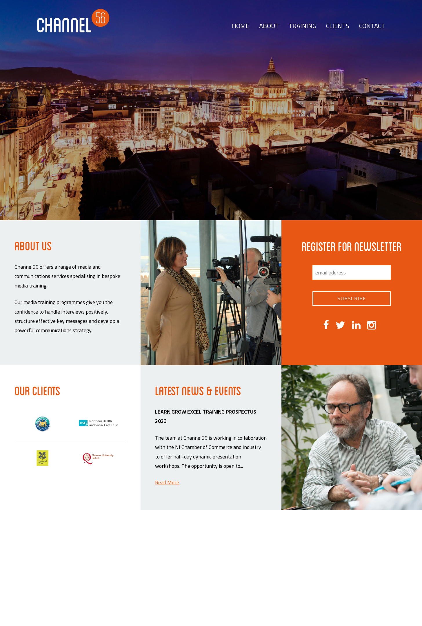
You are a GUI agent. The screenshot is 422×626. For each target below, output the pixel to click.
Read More (167, 482)
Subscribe (351, 298)
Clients (337, 26)
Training (302, 26)
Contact (372, 26)
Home (240, 26)
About (269, 26)
